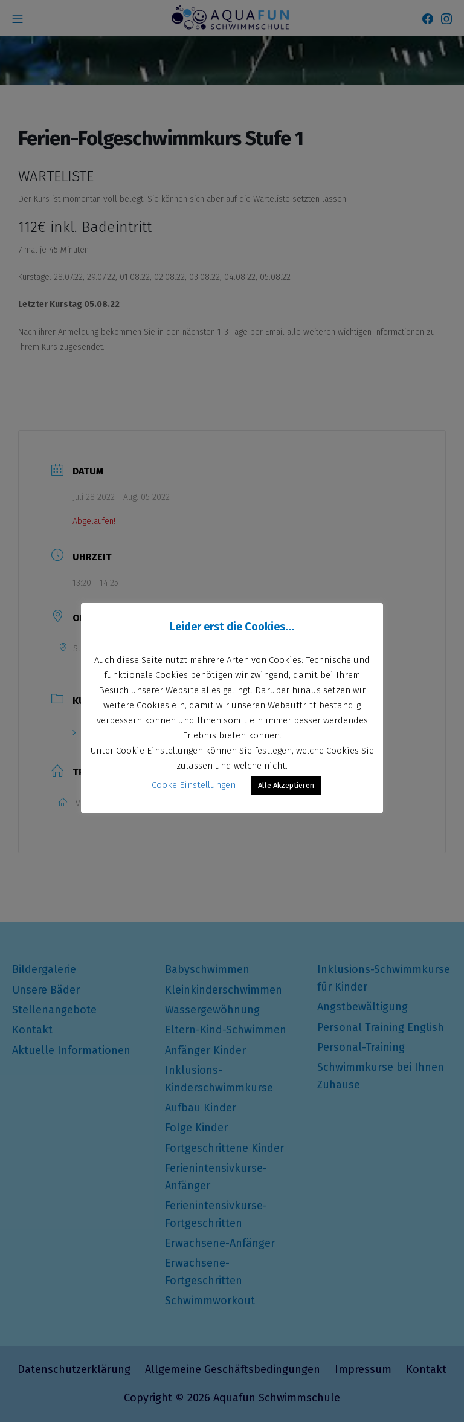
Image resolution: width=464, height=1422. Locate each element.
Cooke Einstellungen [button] (194, 785)
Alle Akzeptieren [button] (286, 785)
